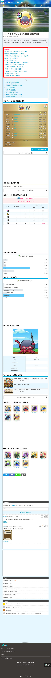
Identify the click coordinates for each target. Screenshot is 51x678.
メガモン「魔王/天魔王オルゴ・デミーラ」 (16, 62)
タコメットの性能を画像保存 (39, 149)
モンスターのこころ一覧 (25, 153)
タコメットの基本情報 (11, 91)
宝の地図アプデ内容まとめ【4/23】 (14, 54)
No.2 (4, 516)
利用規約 (19, 662)
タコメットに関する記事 (12, 92)
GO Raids (3, 654)
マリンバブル (43, 412)
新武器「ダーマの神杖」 (11, 58)
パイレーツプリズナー (8, 421)
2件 (17, 36)
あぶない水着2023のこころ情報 (14, 96)
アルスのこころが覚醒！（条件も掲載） (15, 71)
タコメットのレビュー (11, 89)
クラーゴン (43, 458)
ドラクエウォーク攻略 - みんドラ (15, 2)
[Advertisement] (25, 168)
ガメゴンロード (34, 458)
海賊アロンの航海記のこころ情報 (14, 94)
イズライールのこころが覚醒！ (13, 69)
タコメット (17, 421)
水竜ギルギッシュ (25, 458)
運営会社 (24, 662)
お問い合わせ (31, 662)
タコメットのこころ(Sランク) (12, 82)
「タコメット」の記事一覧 (25, 397)
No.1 (4, 526)
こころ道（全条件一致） (11, 84)
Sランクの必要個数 (10, 87)
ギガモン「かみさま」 (10, 60)
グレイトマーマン (7, 412)
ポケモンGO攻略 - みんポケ (6, 658)
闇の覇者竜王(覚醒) (7, 458)
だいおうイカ (16, 412)
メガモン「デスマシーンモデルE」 (14, 67)
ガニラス (25, 412)
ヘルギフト (34, 412)
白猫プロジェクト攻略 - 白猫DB (7, 648)
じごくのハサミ (17, 467)
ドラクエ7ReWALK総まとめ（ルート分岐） (16, 56)
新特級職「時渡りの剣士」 (12, 73)
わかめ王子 (17, 458)
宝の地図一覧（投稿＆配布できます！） (15, 51)
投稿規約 (13, 505)
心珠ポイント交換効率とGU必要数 (14, 85)
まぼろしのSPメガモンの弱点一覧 (14, 64)
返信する (6, 522)
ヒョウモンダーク (7, 467)
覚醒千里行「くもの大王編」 (12, 75)
